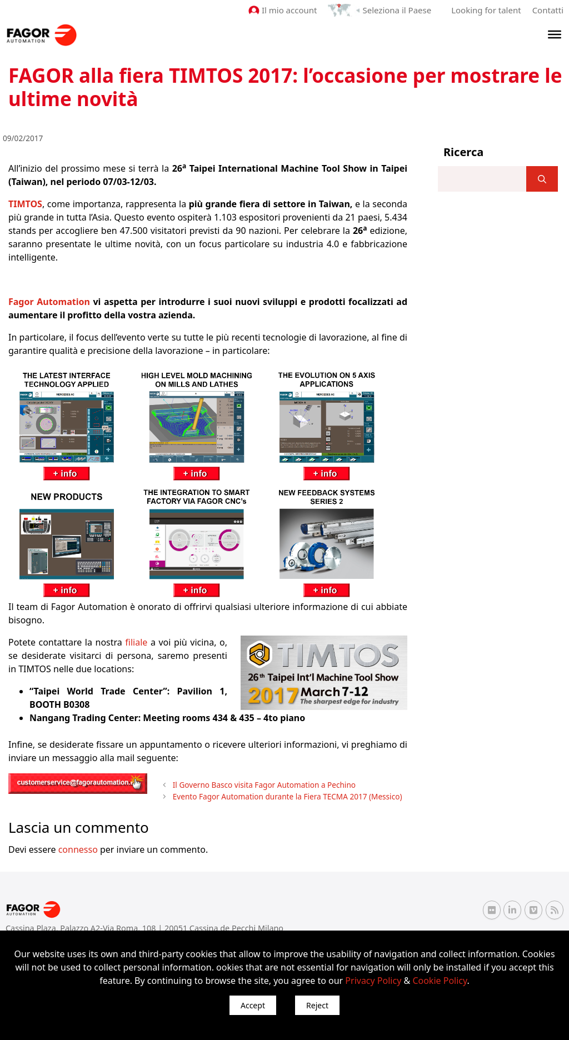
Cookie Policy (439, 980)
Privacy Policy (373, 980)
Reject (317, 1005)
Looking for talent (486, 10)
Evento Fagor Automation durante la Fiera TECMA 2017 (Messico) (287, 796)
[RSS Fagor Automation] (554, 910)
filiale (136, 642)
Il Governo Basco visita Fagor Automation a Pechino (264, 784)
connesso (78, 849)
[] (542, 179)
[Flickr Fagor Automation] (492, 910)
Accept (253, 1005)
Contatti (547, 10)
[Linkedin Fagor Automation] (512, 910)
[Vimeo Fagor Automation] (533, 910)
